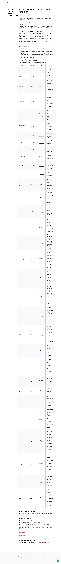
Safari (20, 530)
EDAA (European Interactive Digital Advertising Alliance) (30, 544)
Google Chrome (22, 533)
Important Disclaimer (12, 15)
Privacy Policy (10, 11)
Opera (20, 536)
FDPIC (45, 544)
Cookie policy (10, 13)
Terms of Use (10, 9)
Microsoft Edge (22, 535)
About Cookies (46, 542)
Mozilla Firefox (22, 532)
